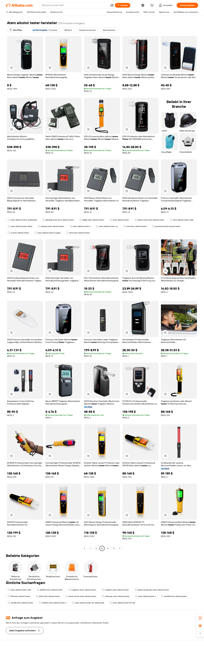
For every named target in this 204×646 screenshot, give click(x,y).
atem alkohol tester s (80, 226)
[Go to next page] (119, 548)
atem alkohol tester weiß (181, 220)
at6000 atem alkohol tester (50, 590)
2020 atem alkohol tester (48, 596)
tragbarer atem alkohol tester (82, 590)
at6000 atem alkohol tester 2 (52, 603)
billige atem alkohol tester (92, 220)
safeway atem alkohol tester (51, 226)
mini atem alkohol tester (135, 226)
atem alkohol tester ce (107, 226)
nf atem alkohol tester (18, 233)
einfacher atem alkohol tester (116, 596)
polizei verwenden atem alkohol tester (151, 590)
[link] (200, 618)
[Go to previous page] (84, 548)
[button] (112, 5)
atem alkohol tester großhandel (22, 220)
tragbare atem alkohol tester (115, 590)
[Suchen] (122, 5)
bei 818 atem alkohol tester (174, 596)
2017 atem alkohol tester (78, 233)
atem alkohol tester (119, 220)
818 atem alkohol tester (19, 596)
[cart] (152, 6)
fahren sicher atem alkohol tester (81, 596)
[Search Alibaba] (75, 5)
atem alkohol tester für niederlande (88, 603)
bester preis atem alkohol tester (149, 220)
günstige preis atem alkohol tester (58, 220)
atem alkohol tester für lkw (122, 603)
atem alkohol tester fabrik (20, 226)
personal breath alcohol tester (166, 226)
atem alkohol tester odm (19, 590)
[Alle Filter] (16, 30)
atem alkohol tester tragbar (48, 233)
